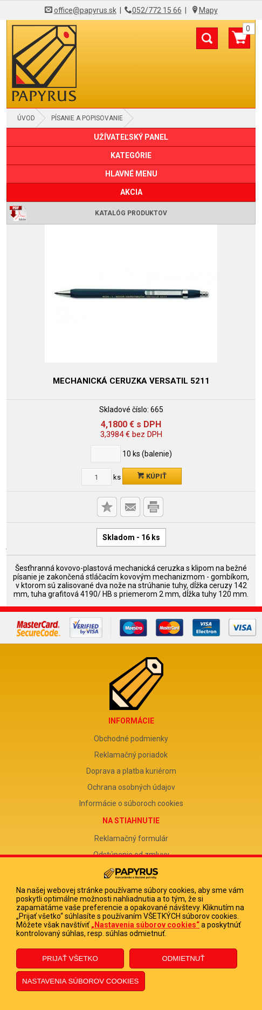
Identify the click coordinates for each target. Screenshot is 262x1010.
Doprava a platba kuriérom (131, 771)
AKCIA (131, 192)
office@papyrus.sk (85, 10)
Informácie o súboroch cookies (131, 803)
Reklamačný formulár (131, 838)
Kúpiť (152, 476)
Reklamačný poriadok (131, 754)
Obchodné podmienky (131, 738)
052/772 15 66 (157, 10)
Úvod (26, 118)
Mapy (208, 10)
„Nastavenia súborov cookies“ (145, 924)
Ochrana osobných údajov (131, 787)
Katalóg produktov (131, 213)
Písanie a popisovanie (87, 118)
